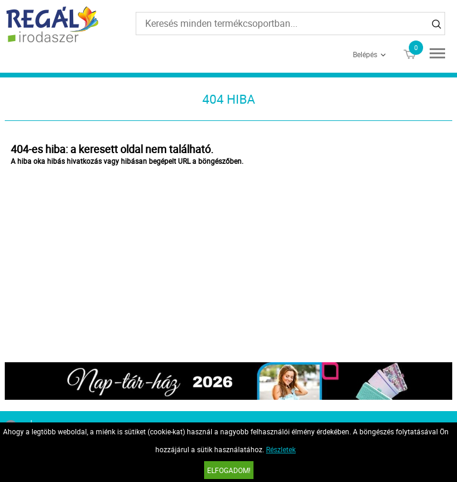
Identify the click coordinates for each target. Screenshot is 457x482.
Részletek (281, 449)
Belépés (365, 54)
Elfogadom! (229, 470)
